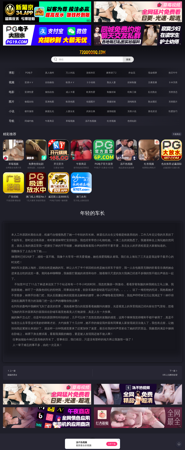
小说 (11, 111)
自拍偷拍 (49, 82)
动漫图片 (90, 101)
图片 (11, 101)
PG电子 (29, 72)
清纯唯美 (131, 101)
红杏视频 (111, 120)
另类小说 (131, 111)
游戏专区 (90, 72)
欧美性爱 (90, 91)
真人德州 (49, 72)
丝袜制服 (131, 82)
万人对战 (70, 72)
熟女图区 (152, 101)
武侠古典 (90, 111)
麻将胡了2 (111, 72)
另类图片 (173, 101)
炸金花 (132, 72)
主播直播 (152, 82)
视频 (11, 82)
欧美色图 (70, 101)
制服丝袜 (111, 91)
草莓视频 (70, 120)
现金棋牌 (152, 72)
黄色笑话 (152, 111)
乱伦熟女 (152, 91)
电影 (11, 92)
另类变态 (173, 91)
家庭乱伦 (49, 111)
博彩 (11, 72)
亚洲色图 (49, 101)
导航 (11, 121)
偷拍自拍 (49, 91)
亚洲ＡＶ (29, 82)
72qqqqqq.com (92, 52)
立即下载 (112, 444)
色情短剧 (131, 120)
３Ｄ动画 (90, 82)
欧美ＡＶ (70, 82)
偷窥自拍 (29, 101)
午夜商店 (49, 120)
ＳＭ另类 (173, 82)
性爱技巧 (173, 111)
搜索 (128, 59)
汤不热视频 (90, 120)
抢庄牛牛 (173, 72)
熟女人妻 (111, 82)
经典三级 (131, 91)
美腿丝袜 (111, 101)
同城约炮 (29, 120)
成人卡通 (70, 91)
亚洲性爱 (29, 91)
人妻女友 (70, 111)
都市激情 (29, 111)
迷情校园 (111, 111)
